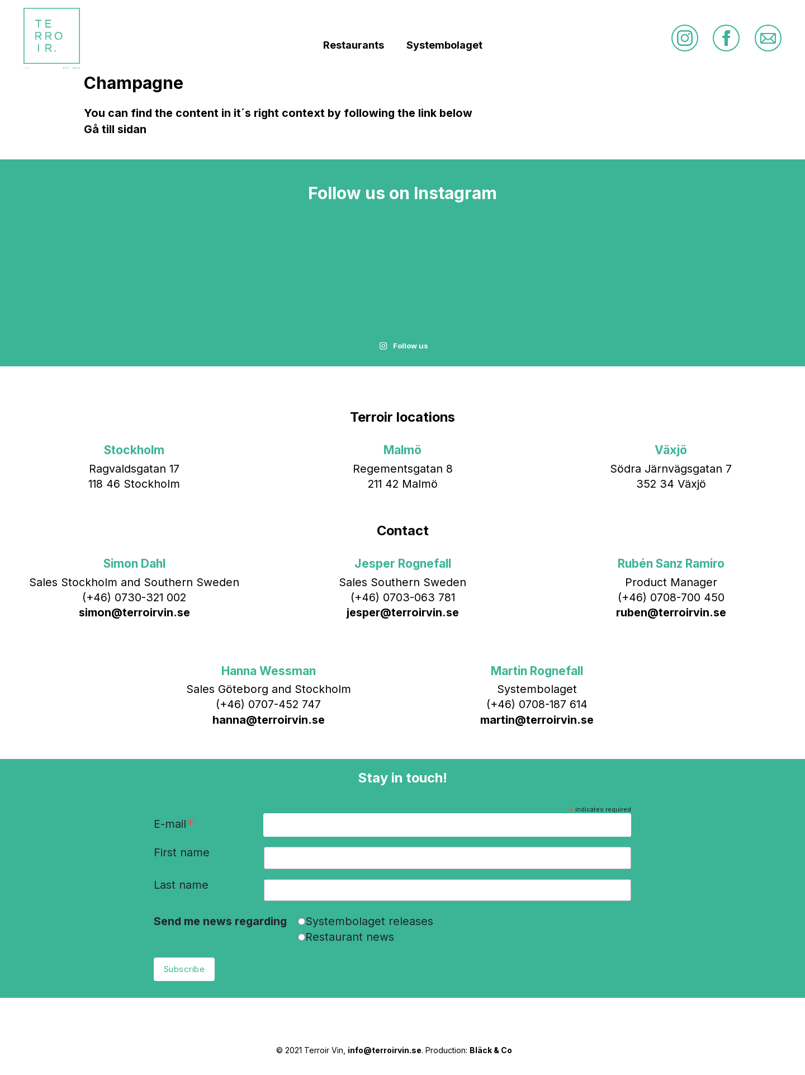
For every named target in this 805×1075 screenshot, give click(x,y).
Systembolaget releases (369, 921)
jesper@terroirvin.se (403, 612)
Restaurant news (349, 937)
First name (182, 853)
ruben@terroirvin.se (671, 612)
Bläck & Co (491, 1050)
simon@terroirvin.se (134, 612)
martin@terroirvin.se (537, 720)
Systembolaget (444, 45)
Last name (181, 885)
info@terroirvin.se (385, 1050)
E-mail (174, 824)
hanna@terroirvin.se (268, 720)
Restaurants (353, 45)
